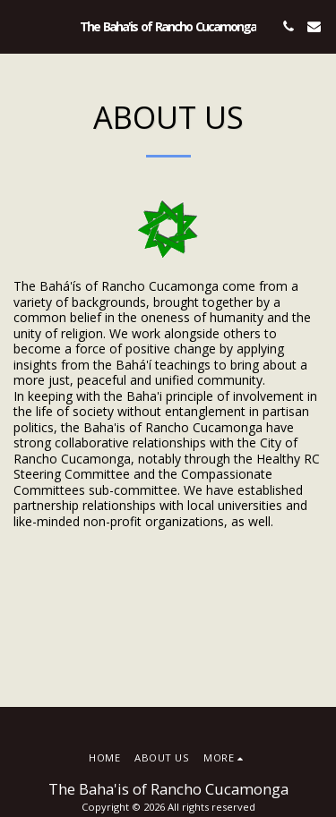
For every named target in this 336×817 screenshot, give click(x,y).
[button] (19, 25)
